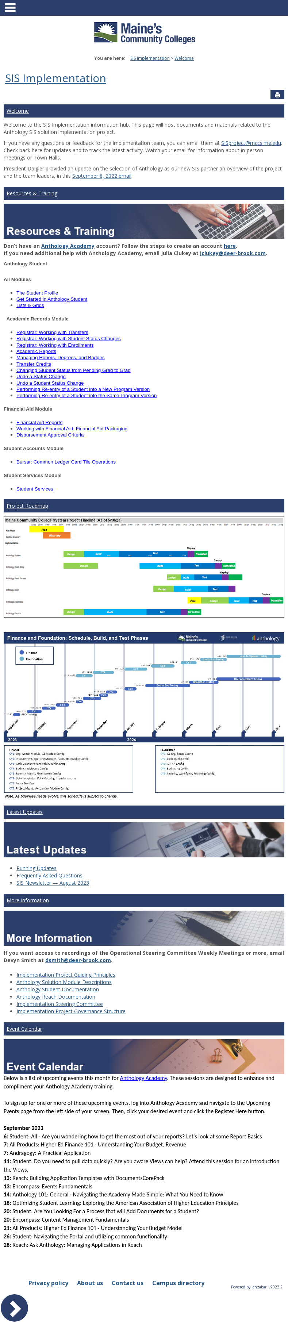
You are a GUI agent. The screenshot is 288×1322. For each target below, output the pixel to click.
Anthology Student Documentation (57, 989)
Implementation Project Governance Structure (71, 1011)
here (230, 245)
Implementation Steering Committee (59, 1003)
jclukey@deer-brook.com (233, 253)
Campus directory (178, 1283)
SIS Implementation (150, 58)
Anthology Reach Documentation (55, 996)
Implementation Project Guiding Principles (65, 974)
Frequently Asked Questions (49, 875)
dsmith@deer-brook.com (78, 960)
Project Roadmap (27, 505)
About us (90, 1283)
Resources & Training (32, 193)
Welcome (184, 58)
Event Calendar (24, 1028)
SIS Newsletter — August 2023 (52, 882)
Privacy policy (48, 1283)
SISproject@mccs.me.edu (251, 142)
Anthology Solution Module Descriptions (64, 982)
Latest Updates (25, 811)
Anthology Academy (68, 245)
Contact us (127, 1283)
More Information (28, 900)
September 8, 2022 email (101, 175)
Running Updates (36, 868)
